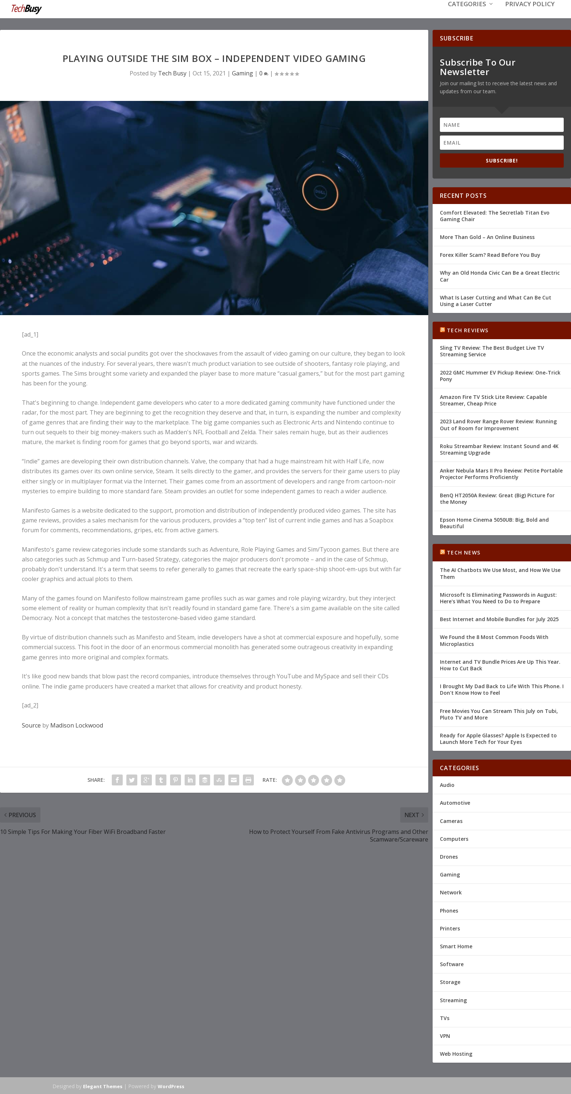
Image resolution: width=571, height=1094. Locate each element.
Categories (467, 15)
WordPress (171, 1085)
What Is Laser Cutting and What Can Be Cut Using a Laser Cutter (495, 300)
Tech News (463, 551)
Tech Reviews (467, 329)
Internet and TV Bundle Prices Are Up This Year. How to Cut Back (500, 664)
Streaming (453, 999)
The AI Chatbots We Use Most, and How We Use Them (500, 572)
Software (452, 963)
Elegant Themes (102, 1085)
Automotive (455, 802)
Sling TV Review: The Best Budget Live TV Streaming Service (492, 350)
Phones (449, 909)
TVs (444, 1017)
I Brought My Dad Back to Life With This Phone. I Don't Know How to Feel (502, 688)
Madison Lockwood (76, 725)
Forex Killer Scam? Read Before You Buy (490, 254)
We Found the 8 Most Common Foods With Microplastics (494, 639)
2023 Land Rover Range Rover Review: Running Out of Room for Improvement (498, 424)
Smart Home (456, 945)
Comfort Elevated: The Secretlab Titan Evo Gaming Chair (495, 215)
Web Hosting (456, 1053)
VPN (445, 1035)
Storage (450, 981)
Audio (447, 784)
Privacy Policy (530, 15)
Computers (454, 838)
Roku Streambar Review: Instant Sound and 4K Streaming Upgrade (499, 448)
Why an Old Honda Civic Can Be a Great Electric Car (500, 275)
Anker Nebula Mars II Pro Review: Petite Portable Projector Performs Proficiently (501, 473)
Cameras (451, 820)
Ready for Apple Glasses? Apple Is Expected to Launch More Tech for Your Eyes (498, 738)
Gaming (242, 72)
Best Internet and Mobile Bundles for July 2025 (499, 618)
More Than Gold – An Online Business (487, 236)
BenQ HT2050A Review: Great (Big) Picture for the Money (497, 497)
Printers (450, 927)
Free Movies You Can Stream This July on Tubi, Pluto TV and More (499, 713)
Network (451, 891)
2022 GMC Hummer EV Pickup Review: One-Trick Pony (500, 375)
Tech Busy (172, 72)
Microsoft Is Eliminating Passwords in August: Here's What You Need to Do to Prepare (498, 597)
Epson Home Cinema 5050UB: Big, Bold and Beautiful (494, 522)
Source (31, 725)
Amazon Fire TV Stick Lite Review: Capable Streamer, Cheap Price (493, 399)
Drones (449, 855)
